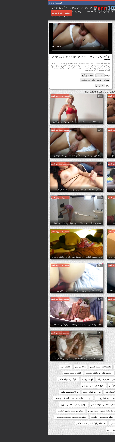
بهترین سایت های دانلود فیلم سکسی (92, 411)
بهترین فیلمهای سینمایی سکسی (23, 417)
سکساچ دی (52, 86)
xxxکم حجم (75, 373)
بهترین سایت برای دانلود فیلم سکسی (25, 398)
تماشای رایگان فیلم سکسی (76, 423)
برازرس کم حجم (86, 398)
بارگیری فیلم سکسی (20, 379)
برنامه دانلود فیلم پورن (61, 398)
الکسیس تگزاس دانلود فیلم (51, 373)
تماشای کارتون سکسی (70, 429)
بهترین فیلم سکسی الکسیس (23, 411)
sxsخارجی (105, 373)
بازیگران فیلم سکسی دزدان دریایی (93, 392)
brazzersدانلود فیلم (53, 367)
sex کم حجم (32, 367)
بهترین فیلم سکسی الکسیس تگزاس (94, 417)
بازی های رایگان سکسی (99, 385)
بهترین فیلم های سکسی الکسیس (58, 417)
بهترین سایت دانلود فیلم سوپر (94, 404)
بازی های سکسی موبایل (45, 385)
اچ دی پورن (39, 379)
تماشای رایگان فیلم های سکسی (43, 423)
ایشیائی (52, 75)
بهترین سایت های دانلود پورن (55, 411)
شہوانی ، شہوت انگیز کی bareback (47, 80)
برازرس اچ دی (64, 392)
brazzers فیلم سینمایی (99, 367)
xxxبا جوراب (90, 373)
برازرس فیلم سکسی (22, 392)
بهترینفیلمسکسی (102, 423)
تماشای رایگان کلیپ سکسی (97, 429)
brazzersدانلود (75, 367)
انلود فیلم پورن (25, 373)
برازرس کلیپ (104, 398)
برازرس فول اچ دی (44, 392)
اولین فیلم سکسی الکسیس (98, 379)
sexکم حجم (18, 367)
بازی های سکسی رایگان (72, 385)
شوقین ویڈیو (39, 75)
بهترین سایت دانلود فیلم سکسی (59, 404)
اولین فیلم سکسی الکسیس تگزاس (65, 379)
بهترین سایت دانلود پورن (26, 404)
